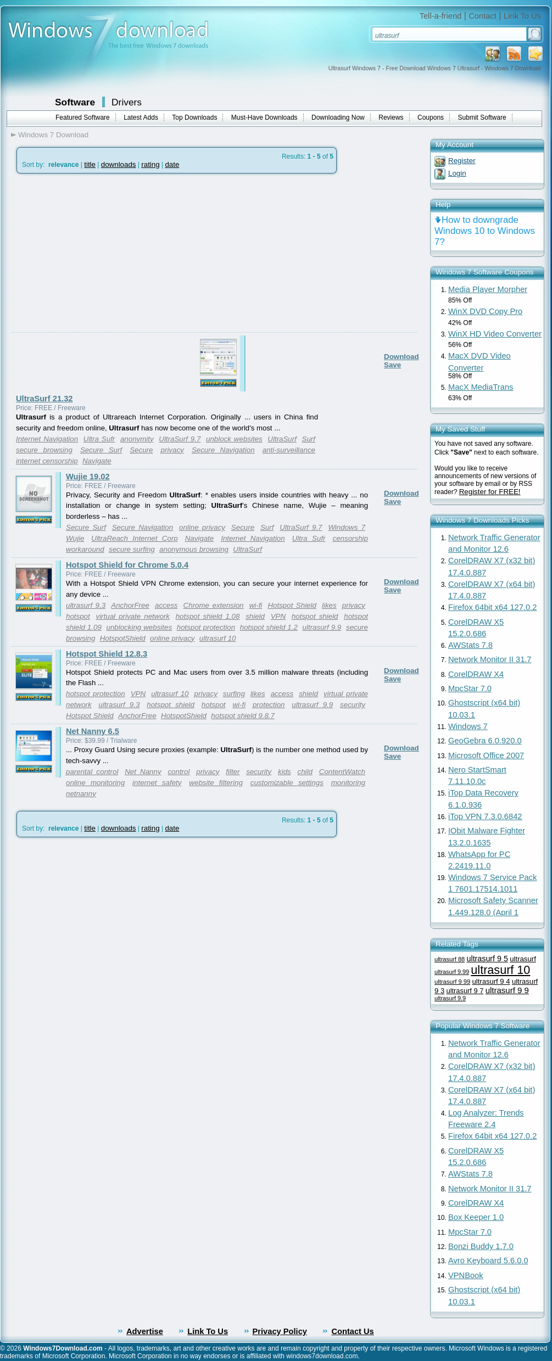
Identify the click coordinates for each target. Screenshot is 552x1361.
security (352, 705)
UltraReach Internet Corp (134, 538)
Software (75, 102)
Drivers (126, 102)
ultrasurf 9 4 (491, 981)
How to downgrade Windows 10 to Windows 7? (484, 231)
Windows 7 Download (53, 135)
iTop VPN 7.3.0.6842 (485, 816)
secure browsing (44, 450)
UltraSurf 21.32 (44, 398)
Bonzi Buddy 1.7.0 (481, 1246)
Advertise (144, 1331)
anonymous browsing (193, 549)
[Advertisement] (103, 279)
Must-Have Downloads (264, 117)
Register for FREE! (490, 492)
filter (232, 772)
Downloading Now (338, 117)
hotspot (78, 616)
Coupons (430, 117)
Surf (308, 439)
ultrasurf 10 (217, 638)
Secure (141, 450)
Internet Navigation (47, 439)
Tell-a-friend (441, 16)
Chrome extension (213, 605)
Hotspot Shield (291, 605)
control (178, 772)
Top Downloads (194, 117)
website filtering (215, 782)
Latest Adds (141, 117)
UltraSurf (282, 439)
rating (150, 164)
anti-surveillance (289, 450)
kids (284, 772)
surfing (234, 694)
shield (255, 616)
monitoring (348, 782)
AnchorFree (130, 605)
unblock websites (234, 439)
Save (392, 365)
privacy (172, 450)
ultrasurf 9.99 (451, 971)
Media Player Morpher (487, 289)
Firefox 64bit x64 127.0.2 (492, 607)
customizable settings (287, 782)
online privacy (202, 527)
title (90, 164)
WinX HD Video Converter (495, 333)
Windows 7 (346, 527)
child (305, 772)
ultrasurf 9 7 (465, 991)
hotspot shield (315, 616)
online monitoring (95, 782)
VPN (278, 616)
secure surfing (132, 549)
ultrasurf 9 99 (452, 981)
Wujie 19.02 (88, 476)
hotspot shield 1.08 (208, 616)
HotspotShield (123, 638)
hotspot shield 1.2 (269, 627)
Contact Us (352, 1331)
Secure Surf (101, 450)
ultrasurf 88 (449, 959)
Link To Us (522, 16)
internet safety (156, 782)
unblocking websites (139, 627)
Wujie (75, 538)
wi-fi (256, 605)
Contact (483, 16)
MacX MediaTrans (480, 387)
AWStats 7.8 (470, 645)
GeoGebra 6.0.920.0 (485, 740)
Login (457, 173)
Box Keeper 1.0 (476, 1217)
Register (462, 160)
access (166, 605)
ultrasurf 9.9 (322, 627)
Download (401, 356)
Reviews (390, 117)
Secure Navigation (223, 450)
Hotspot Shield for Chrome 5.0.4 (127, 565)
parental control (92, 772)
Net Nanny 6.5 (92, 731)
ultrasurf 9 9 (507, 990)
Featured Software (82, 117)
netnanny (81, 793)
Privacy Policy (280, 1331)
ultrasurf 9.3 (85, 605)
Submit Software (482, 117)
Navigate (96, 461)
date (172, 164)
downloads (118, 164)
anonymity (137, 439)
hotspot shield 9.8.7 (243, 716)
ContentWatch (342, 772)
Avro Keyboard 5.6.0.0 (488, 1260)
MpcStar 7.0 (470, 688)
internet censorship (47, 461)
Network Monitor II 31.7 (490, 659)
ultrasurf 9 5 (487, 958)
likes (329, 605)
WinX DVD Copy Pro (485, 311)
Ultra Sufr (99, 439)
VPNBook (465, 1275)
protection (269, 705)
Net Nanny (143, 772)
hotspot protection (206, 627)
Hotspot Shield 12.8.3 (106, 653)
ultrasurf (523, 959)
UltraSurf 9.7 (179, 439)
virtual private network (132, 616)
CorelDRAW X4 (476, 674)
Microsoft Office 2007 (486, 755)
